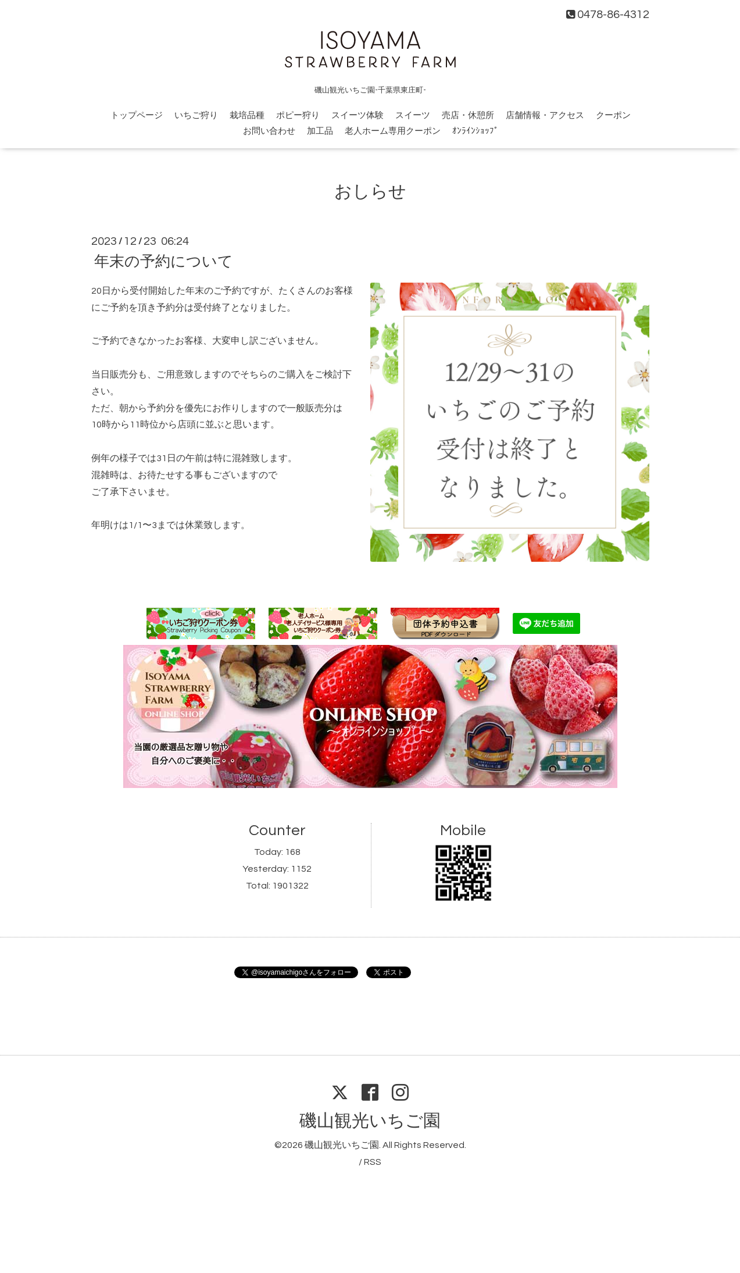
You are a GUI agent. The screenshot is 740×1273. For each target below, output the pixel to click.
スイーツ (412, 115)
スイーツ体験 (357, 115)
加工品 (320, 131)
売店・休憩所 (468, 115)
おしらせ (370, 192)
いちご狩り (196, 115)
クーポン (613, 115)
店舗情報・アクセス (545, 115)
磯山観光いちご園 (370, 1121)
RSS (372, 1162)
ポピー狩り (298, 115)
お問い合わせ (269, 131)
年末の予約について (163, 261)
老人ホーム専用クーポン (393, 131)
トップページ (136, 115)
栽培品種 (247, 115)
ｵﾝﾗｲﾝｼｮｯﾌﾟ (475, 131)
